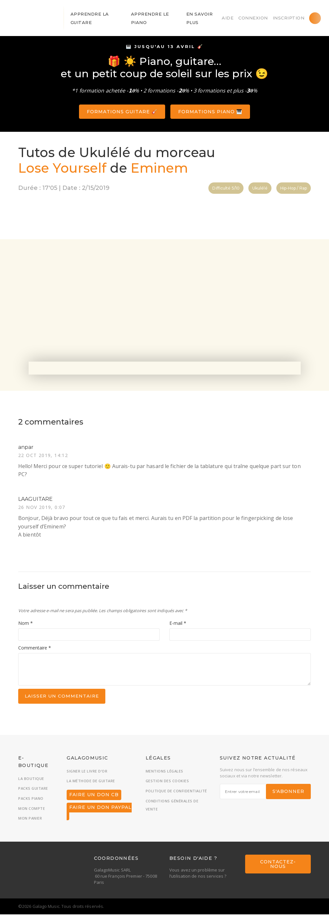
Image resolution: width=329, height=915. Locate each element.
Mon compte (31, 809)
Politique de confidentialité (176, 791)
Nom (25, 624)
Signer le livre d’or (87, 771)
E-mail (177, 624)
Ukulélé (260, 188)
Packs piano (31, 799)
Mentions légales (164, 771)
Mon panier (30, 819)
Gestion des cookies (167, 781)
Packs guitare (33, 789)
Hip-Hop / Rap (293, 188)
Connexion (253, 17)
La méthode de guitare (91, 781)
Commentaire (34, 648)
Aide (227, 17)
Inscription (289, 17)
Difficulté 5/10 (226, 188)
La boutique (31, 779)
